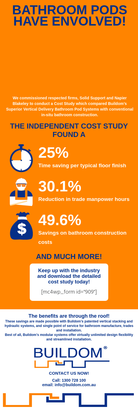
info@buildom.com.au (75, 385)
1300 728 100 (74, 380)
